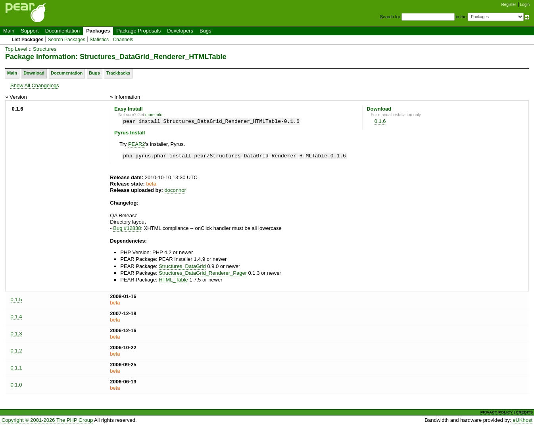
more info (153, 115)
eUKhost (522, 420)
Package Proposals (138, 31)
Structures (44, 49)
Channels (123, 39)
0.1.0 (16, 385)
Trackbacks (118, 73)
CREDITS (524, 412)
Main (8, 31)
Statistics (99, 39)
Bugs (205, 31)
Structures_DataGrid (182, 266)
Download (33, 73)
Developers (180, 31)
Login (525, 4)
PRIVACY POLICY (496, 412)
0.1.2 (16, 351)
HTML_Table (173, 280)
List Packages (28, 39)
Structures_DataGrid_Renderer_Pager (203, 273)
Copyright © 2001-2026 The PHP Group (47, 420)
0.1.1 (16, 368)
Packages (98, 31)
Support (30, 31)
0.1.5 (16, 299)
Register (508, 4)
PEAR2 (136, 144)
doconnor (175, 190)
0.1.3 (16, 334)
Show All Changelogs (34, 85)
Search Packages (66, 39)
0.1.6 (380, 121)
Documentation (62, 31)
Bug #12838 (127, 228)
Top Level (16, 49)
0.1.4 (16, 317)
